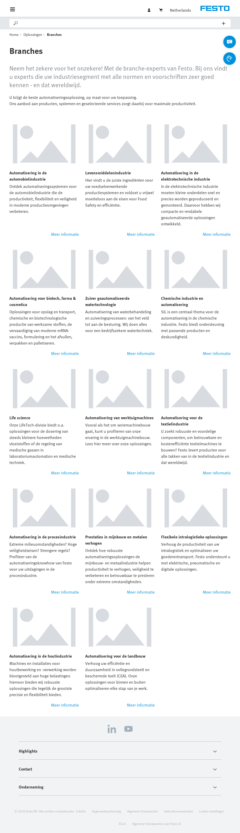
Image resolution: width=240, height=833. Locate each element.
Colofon (81, 811)
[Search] (120, 23)
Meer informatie (65, 234)
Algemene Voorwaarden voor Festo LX (156, 823)
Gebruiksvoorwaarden (178, 811)
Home (14, 34)
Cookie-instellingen (211, 811)
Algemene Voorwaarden (142, 811)
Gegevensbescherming (106, 811)
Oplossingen (32, 34)
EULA (122, 823)
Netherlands (180, 10)
